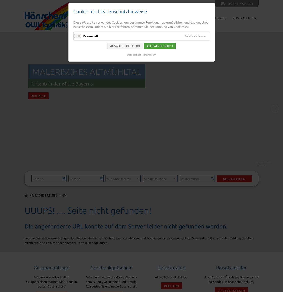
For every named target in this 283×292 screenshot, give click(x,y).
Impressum (149, 54)
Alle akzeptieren (160, 46)
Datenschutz (134, 54)
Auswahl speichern (125, 46)
